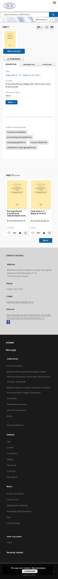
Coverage (11, 471)
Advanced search (42, 19)
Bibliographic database (17, 505)
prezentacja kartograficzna (19, 137)
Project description (15, 493)
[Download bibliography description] (14, 233)
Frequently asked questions (19, 511)
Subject (10, 459)
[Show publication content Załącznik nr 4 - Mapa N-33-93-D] (44, 233)
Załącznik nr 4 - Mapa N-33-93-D (38, 212)
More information (38, 568)
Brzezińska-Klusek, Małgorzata (20, 84)
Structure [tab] (47, 64)
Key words (11, 465)
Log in (9, 542)
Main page (11, 350)
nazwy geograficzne (16, 142)
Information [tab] (28, 64)
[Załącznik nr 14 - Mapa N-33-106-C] (10, 39)
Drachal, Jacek (12, 86)
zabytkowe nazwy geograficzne (21, 147)
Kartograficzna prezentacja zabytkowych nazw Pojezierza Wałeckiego (16, 213)
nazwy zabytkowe (39, 142)
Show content (14, 51)
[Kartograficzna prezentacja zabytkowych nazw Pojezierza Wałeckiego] (17, 194)
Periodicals (12, 398)
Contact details (13, 523)
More (45, 240)
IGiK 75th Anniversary (16, 410)
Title (9, 441)
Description (12, 477)
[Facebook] (8, 322)
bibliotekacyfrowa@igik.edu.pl (19, 302)
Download (13, 59)
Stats (9, 517)
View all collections (15, 425)
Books (10, 416)
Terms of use (12, 499)
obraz (8, 95)
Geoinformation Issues (17, 404)
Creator (10, 447)
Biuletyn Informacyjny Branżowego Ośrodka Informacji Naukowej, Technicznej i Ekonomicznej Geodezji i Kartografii (28, 376)
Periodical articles (15, 366)
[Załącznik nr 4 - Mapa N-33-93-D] (41, 194)
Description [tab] (11, 64)
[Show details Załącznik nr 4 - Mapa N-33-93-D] (49, 233)
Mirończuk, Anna (42, 84)
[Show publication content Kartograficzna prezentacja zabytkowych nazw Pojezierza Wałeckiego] (20, 233)
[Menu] (54, 2)
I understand (29, 571)
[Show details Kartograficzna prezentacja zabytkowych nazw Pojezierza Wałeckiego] (25, 233)
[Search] (53, 14)
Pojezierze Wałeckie (16, 132)
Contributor (12, 453)
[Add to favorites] (47, 27)
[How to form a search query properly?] (53, 19)
